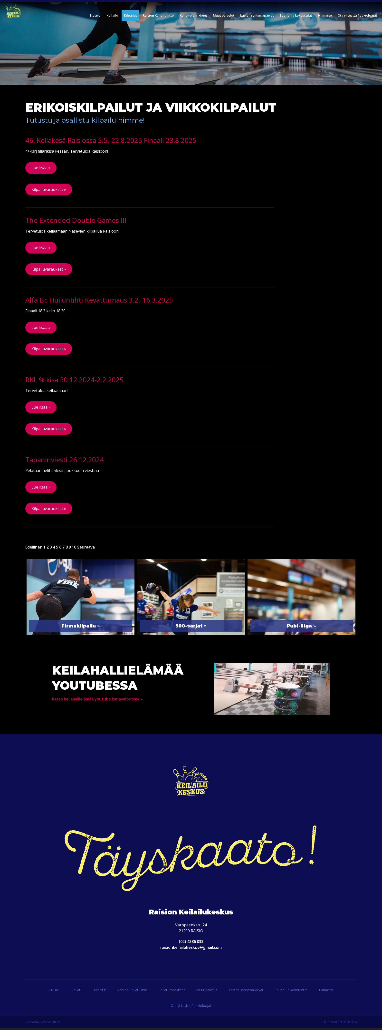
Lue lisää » (40, 167)
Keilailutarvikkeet (172, 991)
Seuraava (86, 548)
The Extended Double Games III (75, 220)
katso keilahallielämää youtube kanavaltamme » (97, 700)
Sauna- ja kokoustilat (291, 991)
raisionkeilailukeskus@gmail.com (191, 949)
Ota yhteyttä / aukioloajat (191, 1007)
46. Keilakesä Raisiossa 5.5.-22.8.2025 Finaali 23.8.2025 (110, 140)
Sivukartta (32, 1023)
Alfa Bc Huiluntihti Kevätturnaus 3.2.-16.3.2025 (99, 300)
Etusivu (54, 991)
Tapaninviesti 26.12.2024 (64, 460)
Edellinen (33, 548)
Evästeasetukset (50, 1023)
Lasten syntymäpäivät (246, 991)
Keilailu (77, 991)
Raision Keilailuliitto (132, 991)
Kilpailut (100, 991)
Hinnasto (326, 991)
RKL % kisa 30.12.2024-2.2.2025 (74, 380)
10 (74, 548)
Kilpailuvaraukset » (48, 189)
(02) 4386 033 (191, 943)
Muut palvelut (207, 991)
